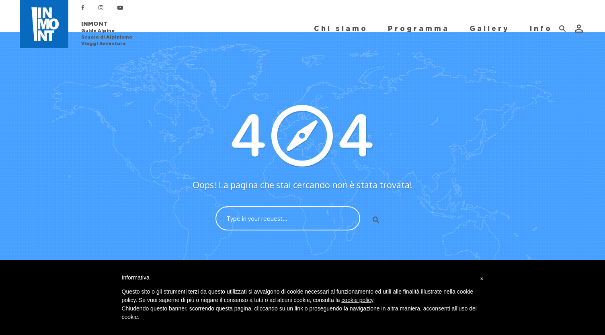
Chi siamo (341, 29)
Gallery (490, 29)
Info (541, 29)
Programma (418, 29)
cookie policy (357, 300)
